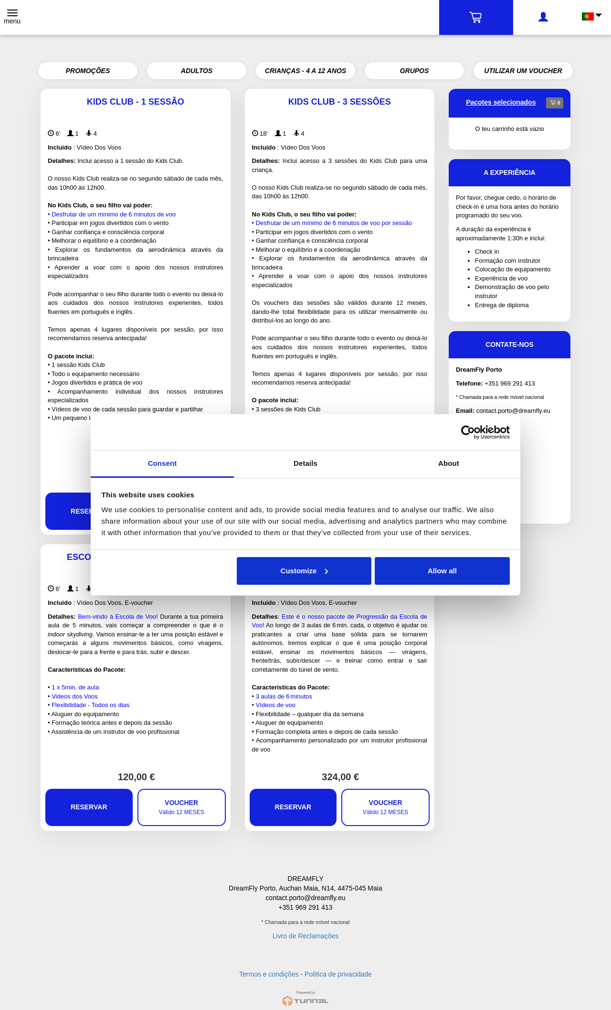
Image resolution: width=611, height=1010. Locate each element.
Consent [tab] (162, 463)
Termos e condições (269, 974)
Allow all (442, 571)
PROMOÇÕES (88, 71)
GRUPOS (414, 71)
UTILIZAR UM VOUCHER (523, 71)
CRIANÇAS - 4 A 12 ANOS (305, 71)
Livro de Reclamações (306, 936)
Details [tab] (305, 463)
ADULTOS (196, 71)
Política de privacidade (338, 974)
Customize (304, 571)
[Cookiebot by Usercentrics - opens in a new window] (468, 432)
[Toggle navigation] (12, 18)
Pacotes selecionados (501, 102)
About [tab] (448, 463)
